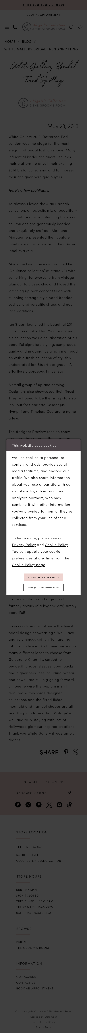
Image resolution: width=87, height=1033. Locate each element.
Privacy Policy (24, 543)
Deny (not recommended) (43, 587)
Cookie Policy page (28, 563)
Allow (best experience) (44, 576)
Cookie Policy (56, 543)
